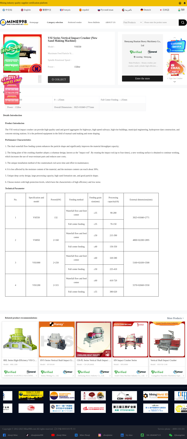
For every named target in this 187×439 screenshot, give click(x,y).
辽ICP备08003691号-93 (64, 429)
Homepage (34, 22)
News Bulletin (94, 22)
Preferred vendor (75, 22)
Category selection (55, 22)
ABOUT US (110, 22)
